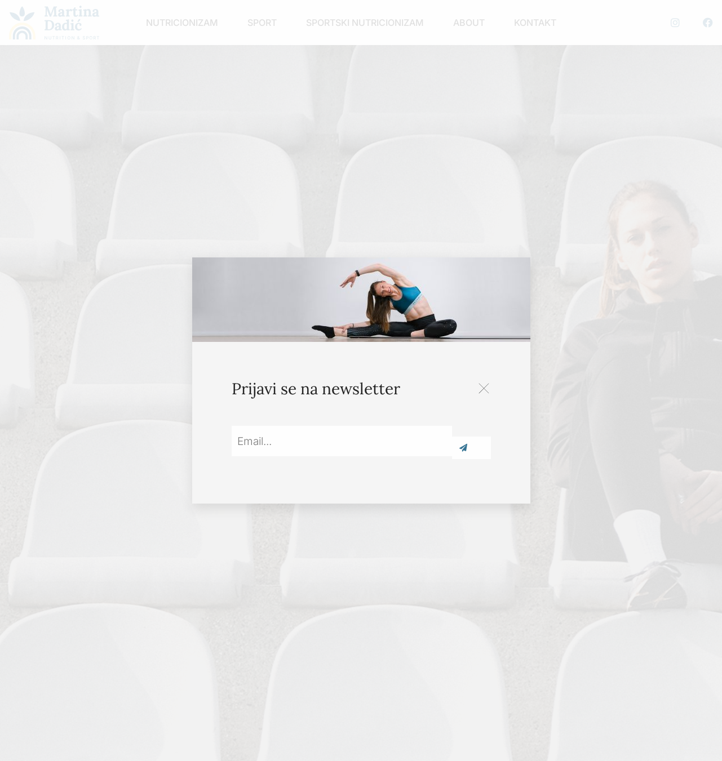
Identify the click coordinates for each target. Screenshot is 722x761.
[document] (361, 380)
